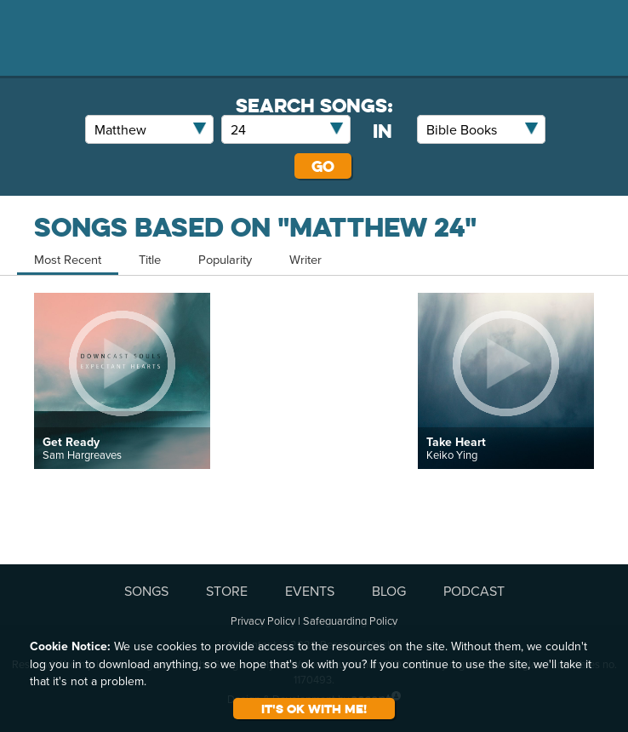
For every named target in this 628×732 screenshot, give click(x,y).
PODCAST (474, 590)
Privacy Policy (263, 620)
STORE (227, 590)
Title (150, 259)
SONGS (146, 590)
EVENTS (309, 590)
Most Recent (67, 259)
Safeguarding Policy (350, 620)
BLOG (389, 590)
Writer (305, 259)
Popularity (225, 259)
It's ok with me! (314, 709)
